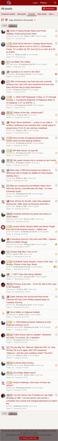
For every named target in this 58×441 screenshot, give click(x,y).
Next (13, 25)
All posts (31, 14)
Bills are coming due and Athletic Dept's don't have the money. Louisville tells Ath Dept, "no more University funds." (29, 189)
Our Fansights (41, 36)
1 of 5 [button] (4, 25)
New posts (21, 14)
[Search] (55, 2)
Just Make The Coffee (20, 62)
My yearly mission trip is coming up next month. (35, 160)
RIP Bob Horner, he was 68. (25, 150)
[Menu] (3, 2)
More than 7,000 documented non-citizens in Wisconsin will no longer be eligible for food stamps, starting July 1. (29, 173)
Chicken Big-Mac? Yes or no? (23, 252)
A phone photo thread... (24, 363)
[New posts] (50, 2)
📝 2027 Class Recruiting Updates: (26, 274)
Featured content (8, 14)
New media (41, 14)
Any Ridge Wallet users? (25, 373)
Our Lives (33, 115)
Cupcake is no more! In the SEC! (25, 72)
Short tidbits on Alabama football (25, 312)
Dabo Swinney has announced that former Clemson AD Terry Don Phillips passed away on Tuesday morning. (27, 300)
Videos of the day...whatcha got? (28, 112)
